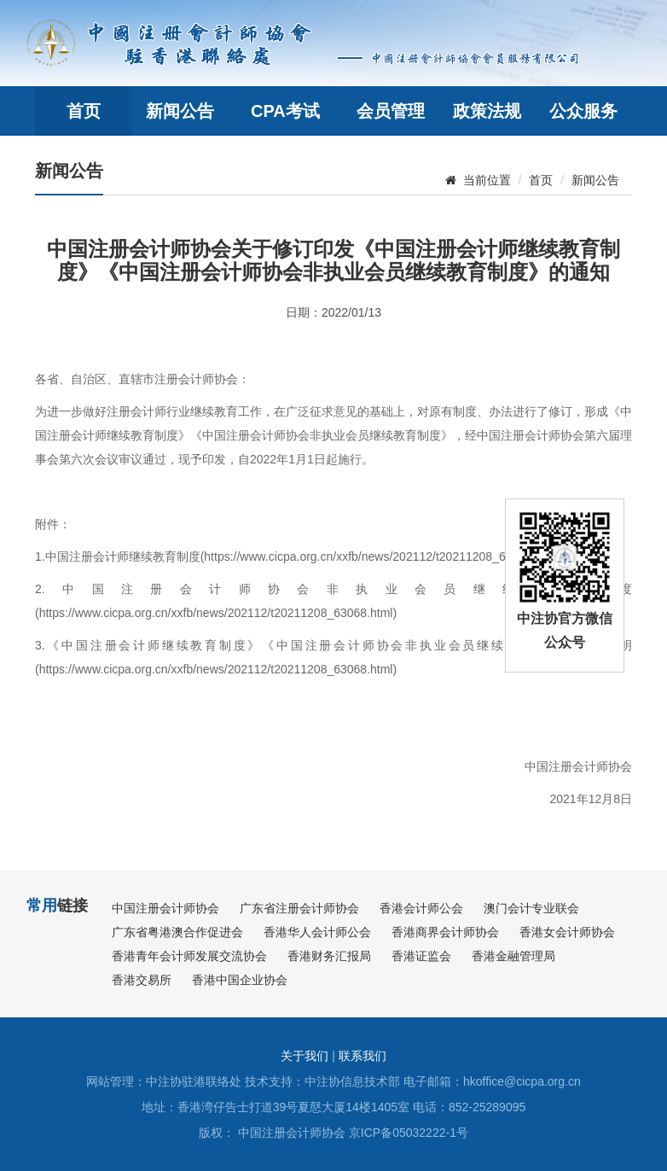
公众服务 (583, 111)
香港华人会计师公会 (317, 932)
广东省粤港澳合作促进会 (177, 932)
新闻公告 (180, 111)
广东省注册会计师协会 (299, 908)
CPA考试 (285, 111)
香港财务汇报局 (329, 956)
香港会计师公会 (421, 908)
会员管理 (391, 111)
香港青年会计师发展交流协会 (189, 956)
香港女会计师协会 (567, 932)
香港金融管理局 (513, 956)
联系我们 (362, 1056)
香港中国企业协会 (239, 980)
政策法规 (487, 111)
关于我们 (304, 1056)
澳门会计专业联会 (531, 908)
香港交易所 (141, 980)
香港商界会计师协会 (445, 932)
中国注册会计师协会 (165, 908)
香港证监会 (421, 956)
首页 (84, 111)
